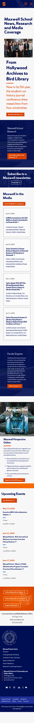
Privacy (20, 701)
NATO (25, 330)
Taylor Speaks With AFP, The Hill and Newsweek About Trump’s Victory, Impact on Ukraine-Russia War (16, 286)
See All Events (9, 500)
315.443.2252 (9, 680)
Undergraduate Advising (11, 655)
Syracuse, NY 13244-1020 (13, 678)
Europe (15, 227)
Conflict (12, 259)
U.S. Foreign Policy (19, 296)
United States (20, 232)
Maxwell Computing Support (12, 666)
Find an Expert (15, 386)
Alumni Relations (8, 663)
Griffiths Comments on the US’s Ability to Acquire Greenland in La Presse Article (17, 220)
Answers (5, 652)
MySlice (14, 701)
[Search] (31, 4)
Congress (9, 227)
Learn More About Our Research (17, 156)
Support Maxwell (12, 605)
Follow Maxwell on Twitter (15, 592)
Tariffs (14, 232)
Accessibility (16, 699)
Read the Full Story (15, 114)
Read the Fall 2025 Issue (14, 480)
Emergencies (23, 699)
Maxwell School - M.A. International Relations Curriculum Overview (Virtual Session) (15, 539)
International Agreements (14, 330)
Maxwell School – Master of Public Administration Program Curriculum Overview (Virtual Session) (15, 566)
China (8, 259)
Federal (20, 227)
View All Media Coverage (14, 204)
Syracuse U (26, 701)
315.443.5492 (17, 622)
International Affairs (12, 229)
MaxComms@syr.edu (17, 619)
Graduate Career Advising (11, 657)
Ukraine (20, 298)
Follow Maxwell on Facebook (16, 599)
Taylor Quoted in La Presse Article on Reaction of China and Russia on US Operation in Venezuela (17, 252)
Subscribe (16, 182)
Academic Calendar (6, 699)
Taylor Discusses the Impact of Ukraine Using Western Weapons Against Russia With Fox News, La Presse (16, 320)
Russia (25, 264)
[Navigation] (25, 3)
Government (20, 259)
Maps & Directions (6, 701)
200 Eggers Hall (9, 676)
